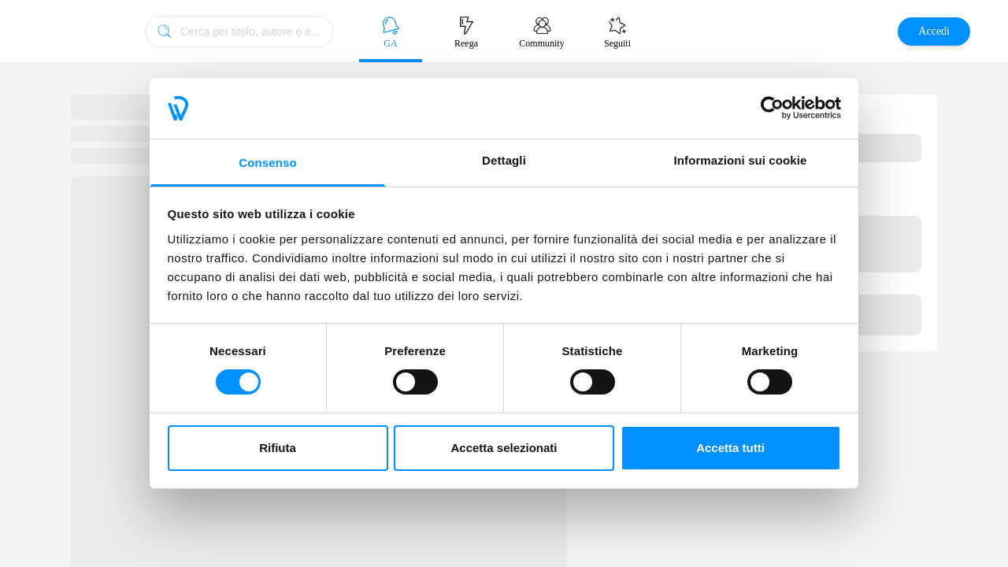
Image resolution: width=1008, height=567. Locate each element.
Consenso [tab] (267, 162)
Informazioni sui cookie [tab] (740, 160)
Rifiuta (277, 447)
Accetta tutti (730, 447)
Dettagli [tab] (504, 160)
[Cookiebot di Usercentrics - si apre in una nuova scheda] (772, 108)
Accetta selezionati (503, 447)
